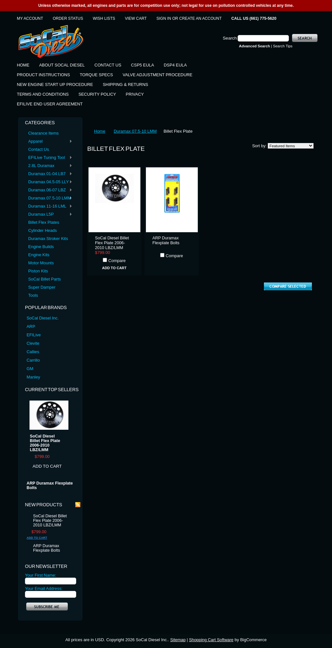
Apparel (48, 141)
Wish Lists (104, 18)
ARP (31, 326)
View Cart (136, 18)
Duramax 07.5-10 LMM (48, 198)
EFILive (34, 334)
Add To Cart (47, 466)
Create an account (200, 18)
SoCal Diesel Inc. (43, 318)
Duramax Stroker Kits (48, 238)
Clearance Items (43, 133)
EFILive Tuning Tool (48, 158)
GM (30, 368)
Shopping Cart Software (211, 639)
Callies (33, 351)
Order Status (68, 18)
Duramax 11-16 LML (48, 206)
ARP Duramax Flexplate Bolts (50, 485)
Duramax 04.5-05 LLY (48, 182)
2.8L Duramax (48, 166)
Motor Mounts (41, 262)
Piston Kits (38, 271)
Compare (116, 260)
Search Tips (282, 46)
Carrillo (33, 360)
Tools (33, 295)
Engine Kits (38, 254)
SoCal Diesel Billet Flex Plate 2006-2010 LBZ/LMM (45, 443)
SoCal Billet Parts (44, 279)
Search (230, 38)
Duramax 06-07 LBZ (48, 190)
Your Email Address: (44, 588)
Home (99, 131)
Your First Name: (40, 575)
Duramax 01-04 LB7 (48, 174)
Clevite (33, 343)
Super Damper (41, 287)
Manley (33, 377)
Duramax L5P (48, 214)
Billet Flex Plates (43, 222)
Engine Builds (41, 246)
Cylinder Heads (42, 230)
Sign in (164, 18)
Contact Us (38, 149)
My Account (30, 18)
